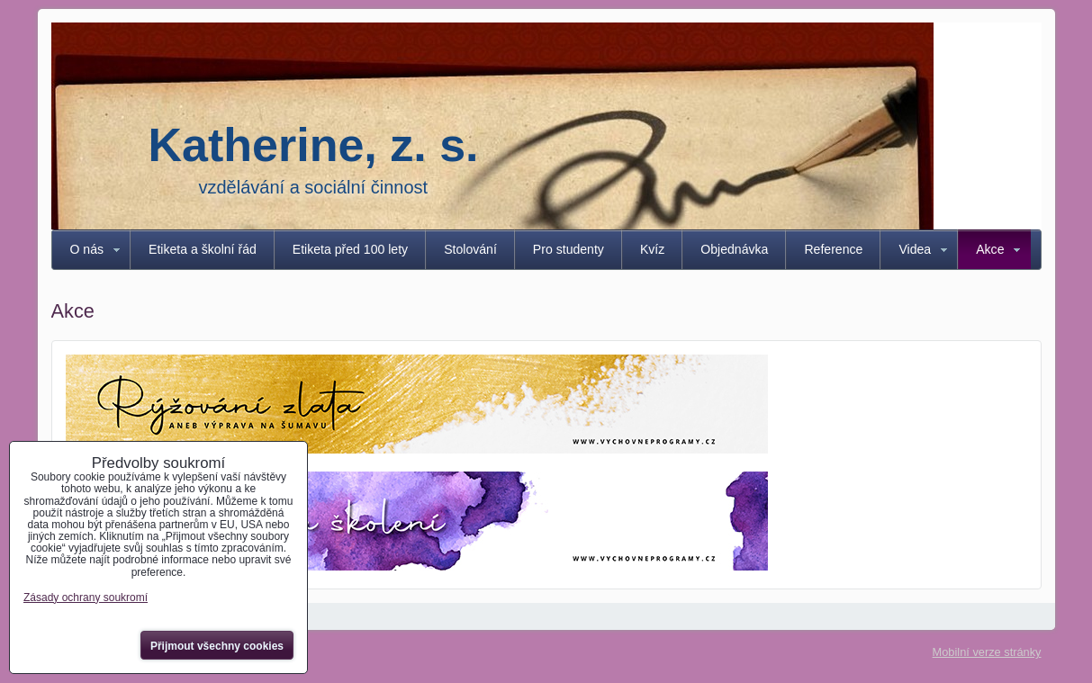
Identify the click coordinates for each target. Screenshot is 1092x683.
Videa (914, 249)
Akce (990, 249)
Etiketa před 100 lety (350, 249)
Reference (833, 249)
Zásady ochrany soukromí (85, 597)
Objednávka (734, 249)
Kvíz (652, 249)
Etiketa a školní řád (203, 249)
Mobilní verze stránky (987, 652)
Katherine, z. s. (314, 145)
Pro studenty (568, 249)
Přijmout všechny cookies (217, 646)
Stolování (470, 249)
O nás (87, 249)
